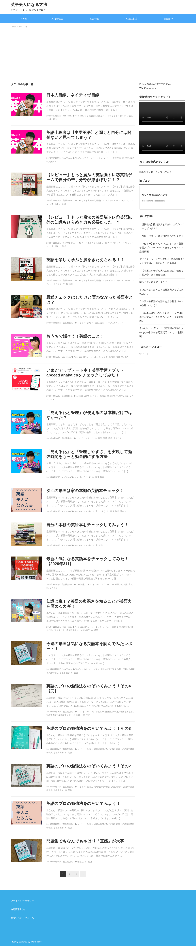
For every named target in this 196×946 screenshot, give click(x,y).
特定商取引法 (18, 909)
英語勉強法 (57, 18)
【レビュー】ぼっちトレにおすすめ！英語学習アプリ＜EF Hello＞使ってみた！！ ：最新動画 (161, 247)
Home (24, 18)
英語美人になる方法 (29, 4)
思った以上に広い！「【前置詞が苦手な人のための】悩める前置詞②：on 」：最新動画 (161, 332)
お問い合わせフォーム (22, 918)
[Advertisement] (98, 54)
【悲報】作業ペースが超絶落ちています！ (161, 236)
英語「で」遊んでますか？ (153, 282)
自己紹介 (168, 18)
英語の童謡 (131, 18)
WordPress (36, 941)
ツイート (144, 354)
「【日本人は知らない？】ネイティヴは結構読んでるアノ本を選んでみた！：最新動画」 (161, 317)
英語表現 (94, 18)
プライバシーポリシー (22, 901)
